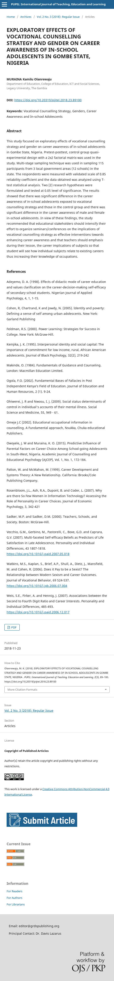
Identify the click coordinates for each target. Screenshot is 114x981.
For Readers (14, 891)
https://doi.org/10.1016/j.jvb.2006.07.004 (37, 586)
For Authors (14, 898)
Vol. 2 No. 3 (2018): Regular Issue (58, 17)
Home (11, 17)
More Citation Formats (22, 689)
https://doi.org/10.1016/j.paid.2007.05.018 (38, 554)
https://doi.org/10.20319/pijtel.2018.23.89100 (48, 100)
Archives (25, 17)
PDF (14, 627)
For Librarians (16, 904)
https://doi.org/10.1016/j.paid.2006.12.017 (38, 612)
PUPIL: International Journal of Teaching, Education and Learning (58, 4)
